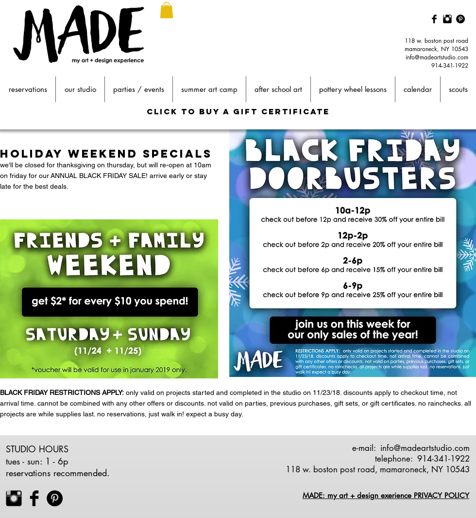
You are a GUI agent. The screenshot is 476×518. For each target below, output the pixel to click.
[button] (166, 10)
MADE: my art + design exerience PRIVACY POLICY (386, 495)
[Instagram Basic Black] (447, 19)
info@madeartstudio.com (437, 57)
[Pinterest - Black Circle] (460, 19)
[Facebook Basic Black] (434, 19)
